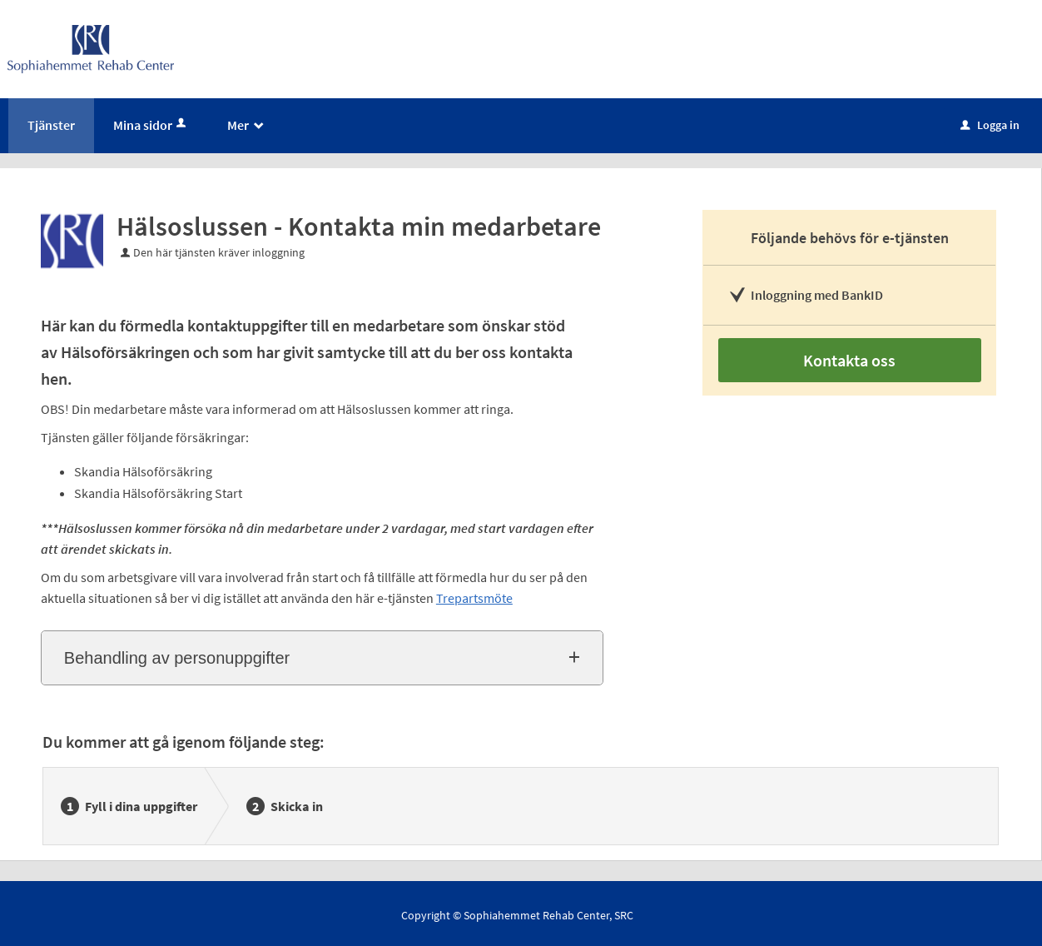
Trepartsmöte (474, 598)
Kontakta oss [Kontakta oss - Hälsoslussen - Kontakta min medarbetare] (849, 360)
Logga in (990, 124)
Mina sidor (151, 125)
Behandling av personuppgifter (177, 658)
